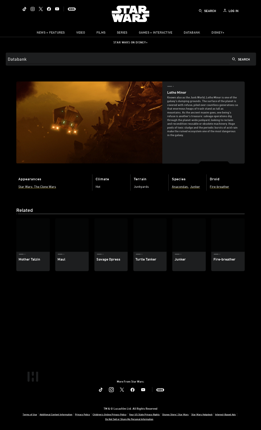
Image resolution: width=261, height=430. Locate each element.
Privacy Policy (82, 414)
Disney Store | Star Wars (175, 414)
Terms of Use (30, 414)
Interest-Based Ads (225, 414)
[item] (51, 33)
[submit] (200, 11)
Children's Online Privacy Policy (109, 414)
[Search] (131, 59)
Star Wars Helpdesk (201, 414)
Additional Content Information (56, 414)
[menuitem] (81, 33)
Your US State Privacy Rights (144, 414)
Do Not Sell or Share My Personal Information (129, 419)
